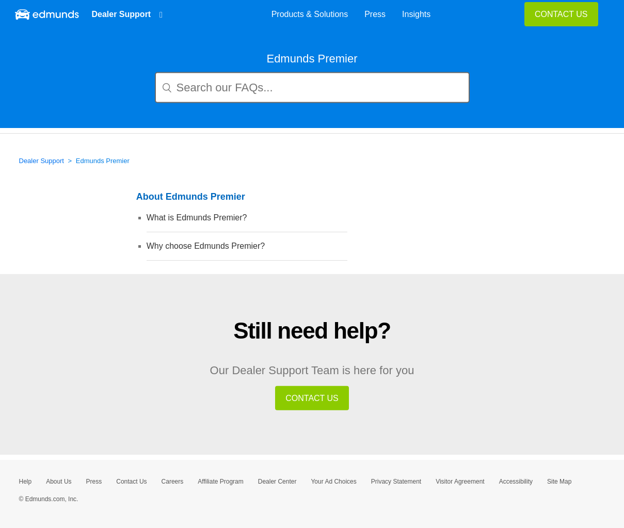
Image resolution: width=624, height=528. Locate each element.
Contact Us (131, 481)
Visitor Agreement (460, 481)
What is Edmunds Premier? (197, 217)
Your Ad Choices (333, 481)
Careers (173, 481)
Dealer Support (124, 14)
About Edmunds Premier (190, 196)
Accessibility (516, 481)
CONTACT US (561, 14)
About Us (58, 481)
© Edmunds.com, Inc (48, 499)
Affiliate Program (220, 481)
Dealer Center (277, 481)
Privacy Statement (396, 481)
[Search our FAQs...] (312, 87)
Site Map (559, 481)
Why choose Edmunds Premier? (206, 246)
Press (94, 481)
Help (25, 481)
